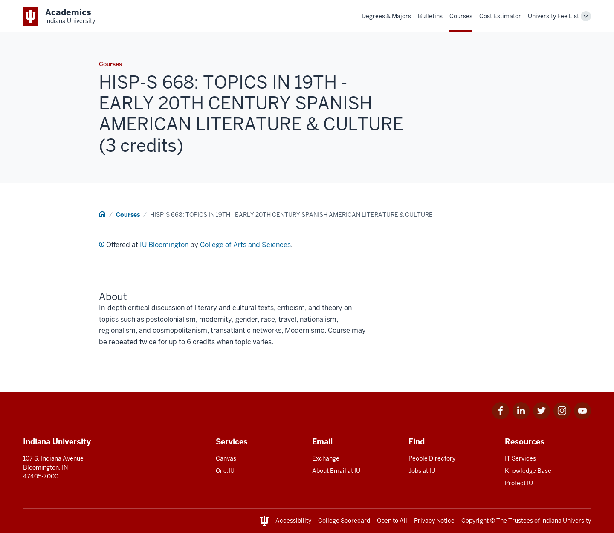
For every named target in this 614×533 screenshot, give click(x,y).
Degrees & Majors (386, 16)
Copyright (475, 520)
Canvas (226, 458)
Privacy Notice (434, 520)
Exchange (325, 458)
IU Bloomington (164, 244)
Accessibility (293, 520)
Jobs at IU (421, 471)
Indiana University (566, 520)
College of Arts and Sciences (245, 244)
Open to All (392, 520)
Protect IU (519, 483)
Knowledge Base (528, 471)
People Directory (431, 458)
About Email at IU (336, 471)
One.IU (225, 471)
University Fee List (553, 16)
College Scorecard (344, 520)
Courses (460, 16)
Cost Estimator (500, 16)
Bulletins (430, 16)
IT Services (520, 458)
